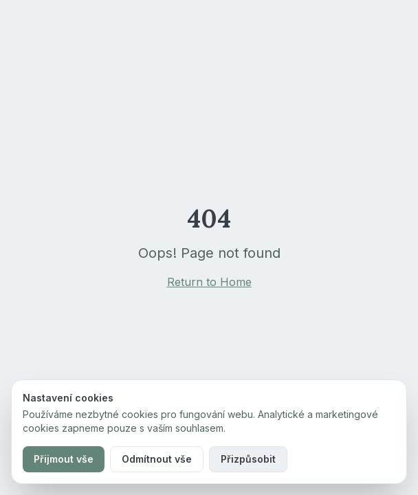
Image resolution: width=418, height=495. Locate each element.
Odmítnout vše (157, 459)
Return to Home (209, 282)
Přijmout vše (64, 459)
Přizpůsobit (248, 459)
